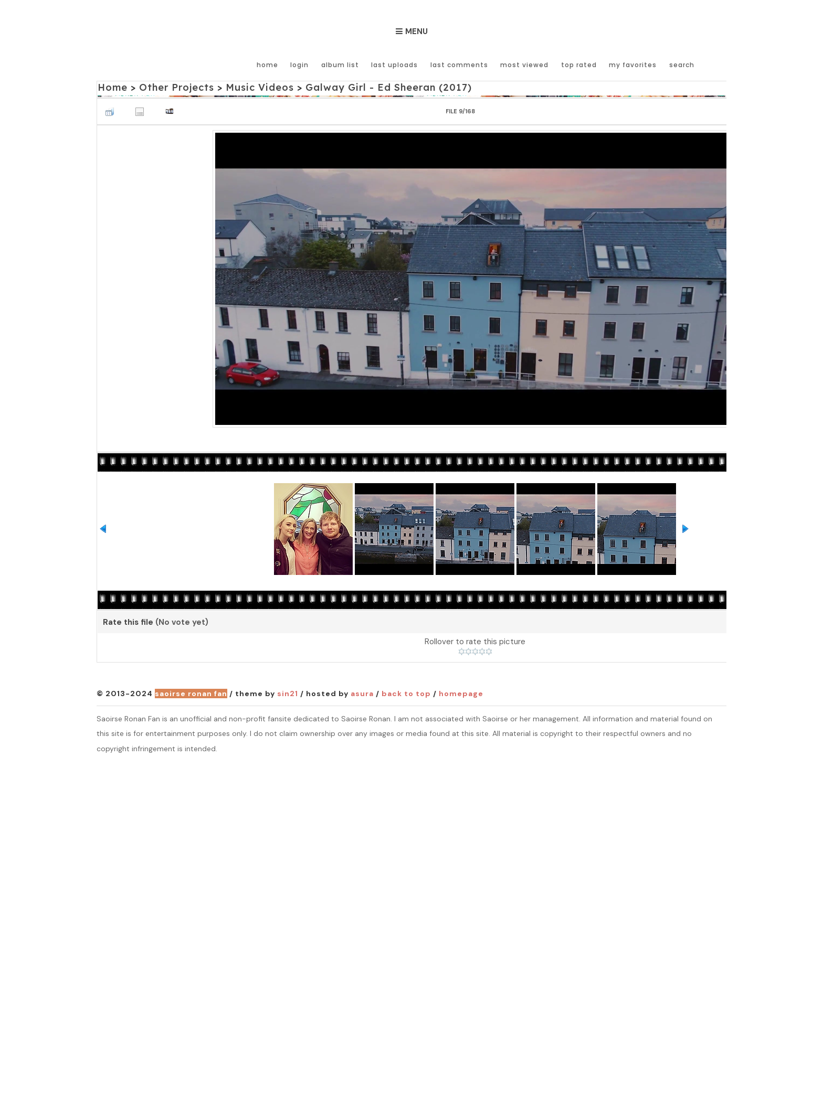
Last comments (460, 64)
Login (301, 64)
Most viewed (525, 64)
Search (681, 64)
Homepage (461, 694)
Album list (341, 64)
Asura (362, 694)
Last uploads (395, 64)
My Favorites (633, 64)
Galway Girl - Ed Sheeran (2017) (387, 87)
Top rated (579, 64)
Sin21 (287, 694)
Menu (416, 31)
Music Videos (258, 87)
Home (269, 64)
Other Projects (176, 87)
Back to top (406, 694)
